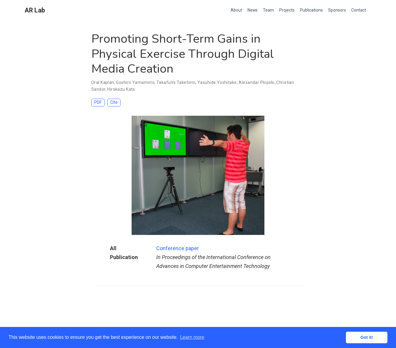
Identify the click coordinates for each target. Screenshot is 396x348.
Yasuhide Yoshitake (217, 82)
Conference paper (177, 248)
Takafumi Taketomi (176, 82)
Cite (114, 102)
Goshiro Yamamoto (135, 82)
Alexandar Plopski (256, 82)
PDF (98, 102)
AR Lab (35, 10)
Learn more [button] (192, 337)
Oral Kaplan (102, 82)
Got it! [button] (366, 337)
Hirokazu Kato (121, 89)
